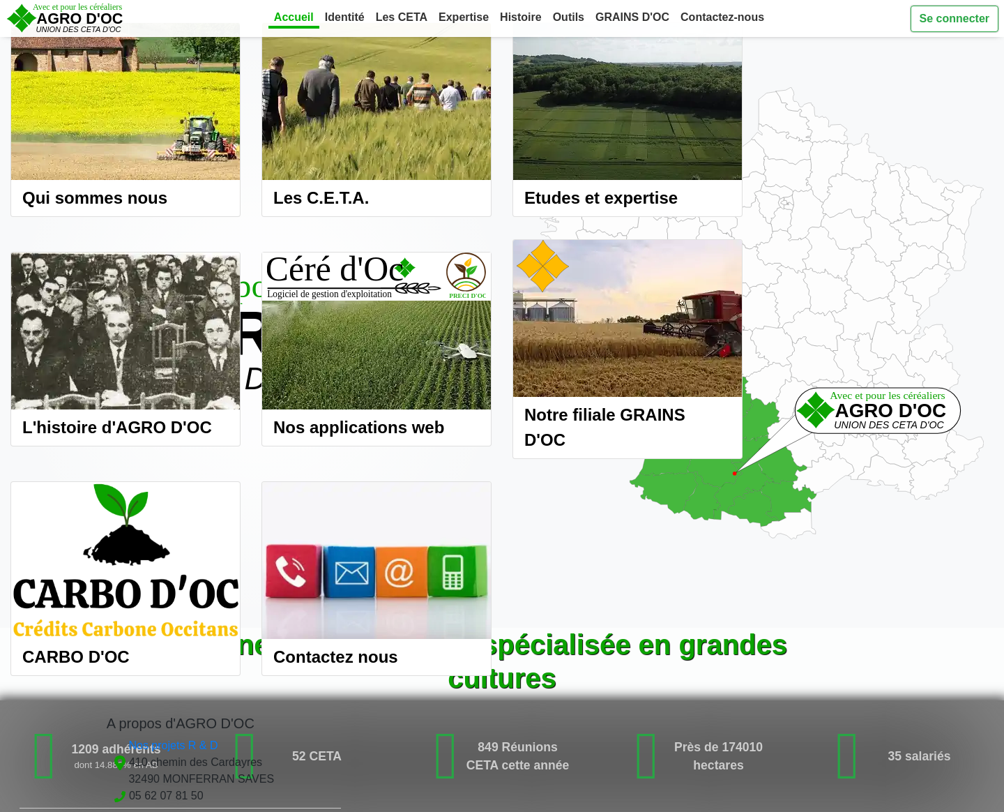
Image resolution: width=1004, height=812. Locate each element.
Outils (568, 17)
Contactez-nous (722, 17)
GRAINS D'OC (632, 17)
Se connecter (954, 18)
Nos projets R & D (173, 745)
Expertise (464, 17)
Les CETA (401, 17)
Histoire (521, 17)
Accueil (294, 17)
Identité (345, 17)
